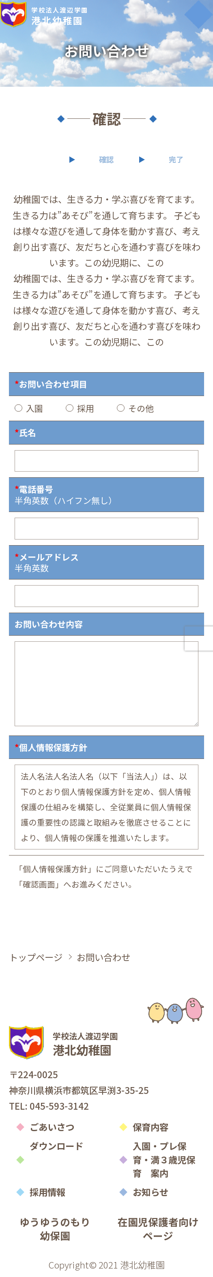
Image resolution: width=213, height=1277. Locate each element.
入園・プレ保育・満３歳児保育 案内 (164, 1159)
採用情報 (47, 1191)
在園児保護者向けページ (158, 1228)
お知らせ (150, 1191)
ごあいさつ (52, 1126)
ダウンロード (56, 1145)
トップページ (35, 956)
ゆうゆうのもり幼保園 (54, 1228)
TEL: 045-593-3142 (49, 1105)
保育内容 (150, 1126)
